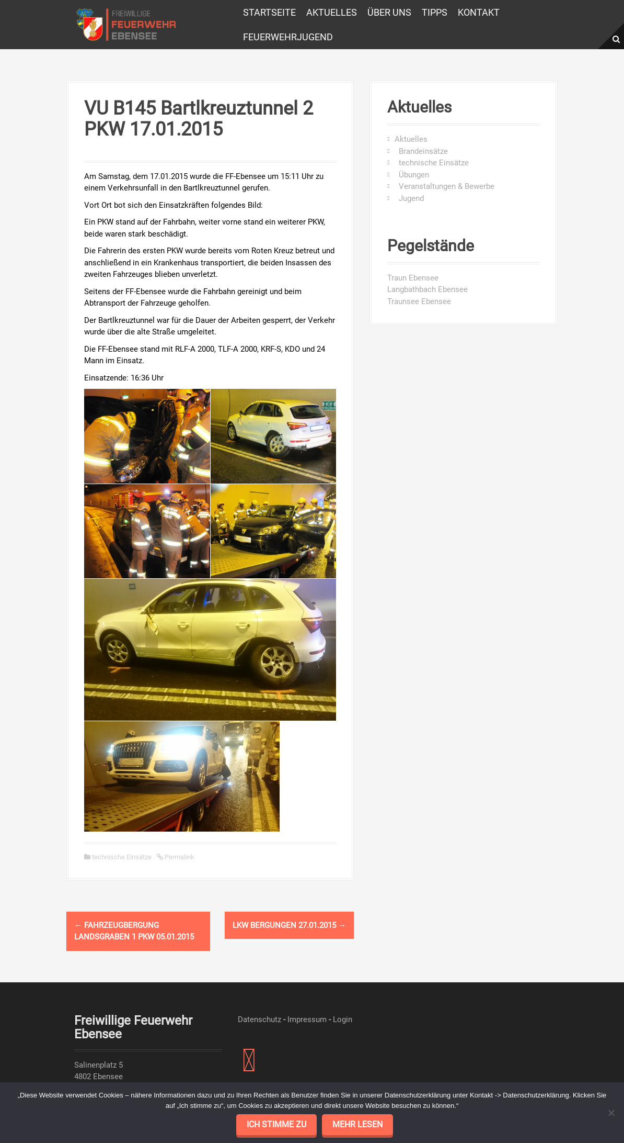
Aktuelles (331, 12)
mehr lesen (357, 1124)
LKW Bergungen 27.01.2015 (289, 925)
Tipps (434, 12)
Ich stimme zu (276, 1124)
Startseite (269, 12)
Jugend (409, 198)
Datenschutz (259, 1019)
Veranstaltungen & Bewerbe (444, 186)
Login (342, 1019)
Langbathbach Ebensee (427, 289)
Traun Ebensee (412, 278)
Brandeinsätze (421, 151)
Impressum (307, 1019)
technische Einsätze (122, 857)
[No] (611, 1112)
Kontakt (479, 12)
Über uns (389, 12)
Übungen (412, 175)
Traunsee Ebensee (419, 301)
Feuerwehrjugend (288, 36)
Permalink (178, 857)
